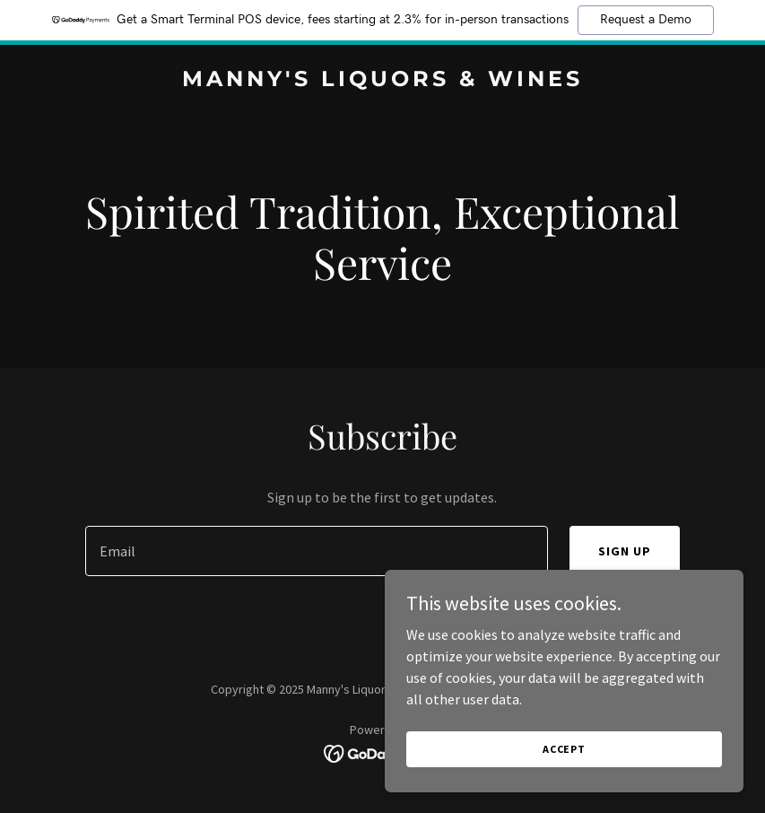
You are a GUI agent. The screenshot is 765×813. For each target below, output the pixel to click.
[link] (382, 81)
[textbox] (316, 551)
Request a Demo (645, 19)
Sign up (624, 551)
